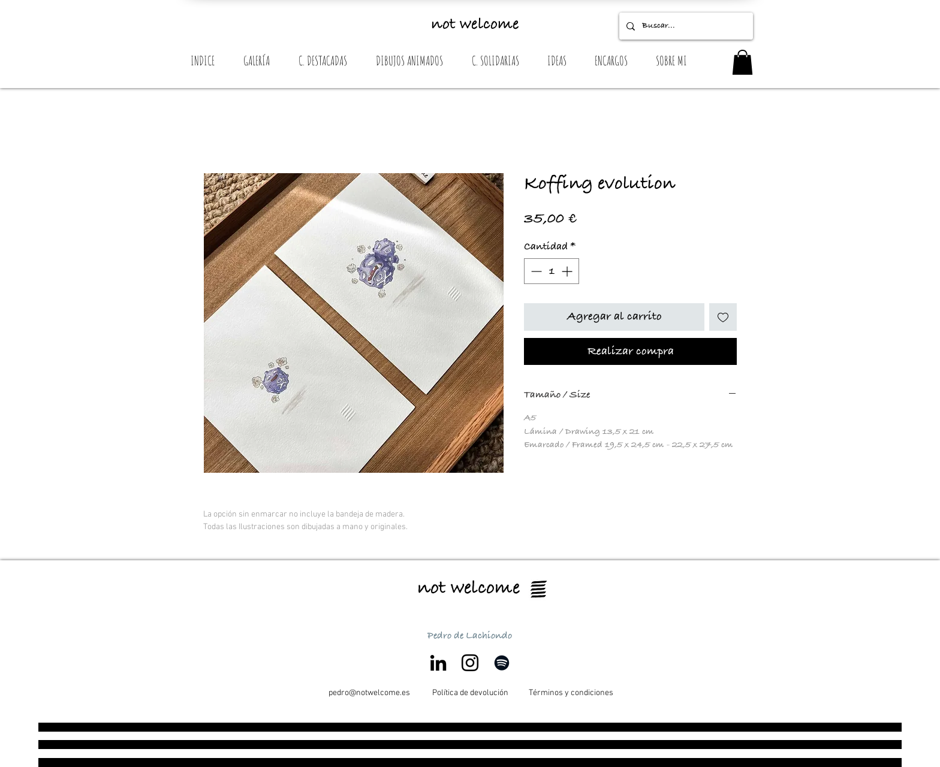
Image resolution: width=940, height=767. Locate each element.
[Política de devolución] (470, 693)
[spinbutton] (551, 271)
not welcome (475, 24)
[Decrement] (535, 271)
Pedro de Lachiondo (469, 636)
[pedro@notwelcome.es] (369, 693)
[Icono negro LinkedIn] (438, 662)
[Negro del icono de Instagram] (470, 662)
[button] (742, 62)
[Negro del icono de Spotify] (501, 662)
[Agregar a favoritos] (723, 317)
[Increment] (568, 271)
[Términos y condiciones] (570, 693)
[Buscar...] (685, 26)
